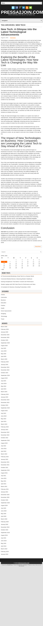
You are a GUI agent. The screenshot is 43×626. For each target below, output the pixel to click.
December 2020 (5, 494)
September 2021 (5, 470)
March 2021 (4, 486)
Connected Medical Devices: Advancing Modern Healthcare (16, 279)
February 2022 (5, 456)
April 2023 (3, 421)
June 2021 (3, 478)
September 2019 (5, 532)
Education (3, 302)
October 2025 (4, 340)
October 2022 (4, 437)
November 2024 (5, 370)
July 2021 (3, 475)
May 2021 (3, 481)
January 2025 (4, 364)
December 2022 (5, 432)
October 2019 (4, 530)
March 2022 (4, 454)
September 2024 (5, 375)
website (22, 565)
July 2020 (3, 508)
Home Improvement (6, 311)
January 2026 (4, 332)
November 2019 (5, 527)
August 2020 (4, 505)
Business (3, 300)
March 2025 (4, 359)
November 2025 (5, 337)
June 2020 (3, 511)
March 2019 (4, 548)
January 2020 (4, 524)
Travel (2, 319)
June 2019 (3, 540)
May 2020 (3, 513)
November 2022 (5, 435)
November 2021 (5, 464)
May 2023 (3, 418)
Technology (13, 37)
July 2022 (3, 446)
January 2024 (4, 397)
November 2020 (5, 497)
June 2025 (3, 351)
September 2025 (5, 343)
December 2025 (5, 334)
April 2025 (3, 356)
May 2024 (3, 386)
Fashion (3, 305)
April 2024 (3, 389)
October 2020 (4, 500)
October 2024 (4, 372)
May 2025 (3, 353)
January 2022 (4, 459)
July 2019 (3, 538)
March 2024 (4, 391)
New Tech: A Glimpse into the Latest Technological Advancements (19, 32)
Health (2, 308)
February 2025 (5, 362)
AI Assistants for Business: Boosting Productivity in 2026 (15, 287)
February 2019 (5, 551)
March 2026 (4, 326)
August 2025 (4, 345)
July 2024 (3, 380)
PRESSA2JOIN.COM (23, 563)
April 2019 (3, 546)
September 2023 (5, 408)
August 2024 (4, 378)
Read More (38, 246)
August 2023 (4, 410)
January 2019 (4, 554)
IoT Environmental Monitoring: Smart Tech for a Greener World (17, 276)
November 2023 (5, 402)
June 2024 (3, 383)
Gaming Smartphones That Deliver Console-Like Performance (17, 281)
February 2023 (5, 427)
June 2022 (3, 448)
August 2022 (4, 443)
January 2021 (4, 492)
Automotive (4, 297)
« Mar (2, 269)
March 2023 (4, 424)
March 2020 (4, 519)
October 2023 (4, 405)
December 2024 (5, 367)
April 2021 (3, 483)
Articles (3, 294)
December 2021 (5, 462)
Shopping (3, 313)
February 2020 (5, 521)
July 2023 (3, 413)
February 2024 (5, 394)
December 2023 (5, 399)
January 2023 (4, 429)
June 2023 (3, 416)
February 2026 (5, 329)
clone (34, 564)
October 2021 (4, 467)
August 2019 (4, 535)
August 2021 (4, 473)
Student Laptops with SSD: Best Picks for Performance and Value (18, 284)
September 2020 (5, 502)
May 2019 (3, 543)
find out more (38, 564)
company (25, 564)
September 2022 (5, 440)
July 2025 (3, 348)
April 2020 (3, 516)
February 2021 (5, 489)
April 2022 (3, 451)
